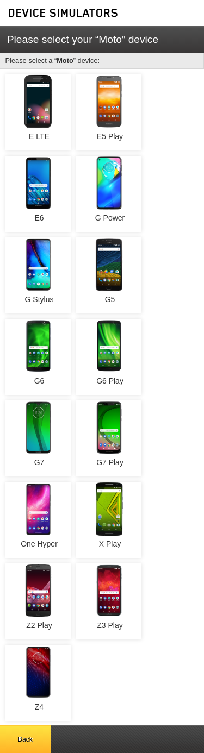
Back (25, 739)
